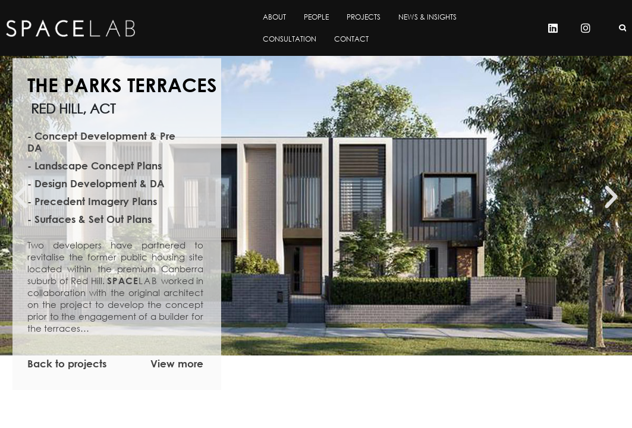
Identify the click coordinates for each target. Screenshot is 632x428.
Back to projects (66, 363)
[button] (21, 197)
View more (176, 363)
